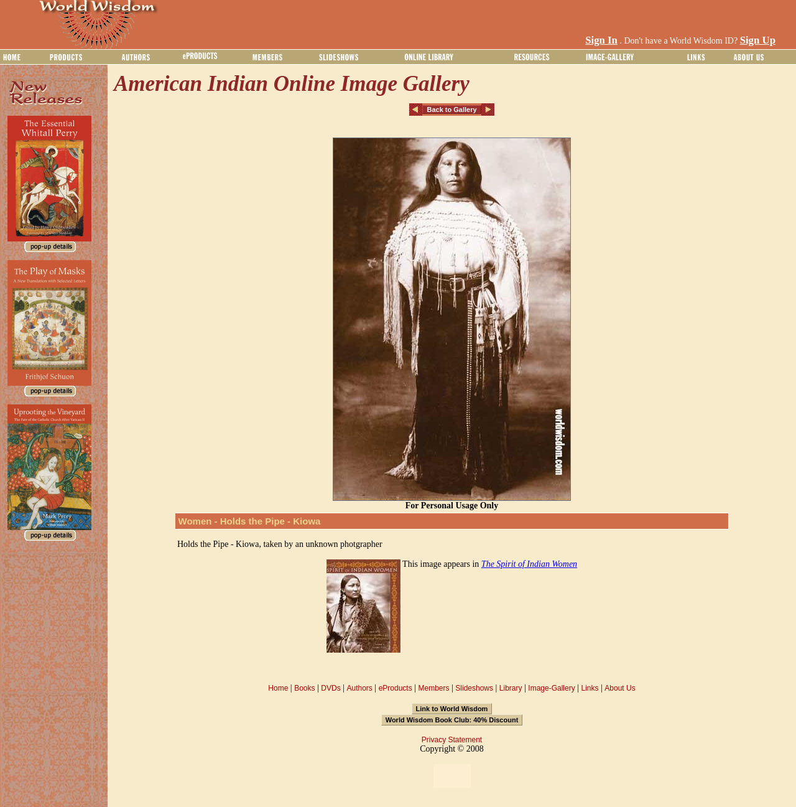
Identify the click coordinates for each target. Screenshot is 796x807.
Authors (359, 688)
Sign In (601, 40)
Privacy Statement (452, 739)
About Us (619, 688)
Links (590, 688)
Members (433, 688)
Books (304, 688)
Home (278, 688)
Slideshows (474, 688)
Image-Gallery (551, 688)
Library (510, 688)
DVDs (330, 688)
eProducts (395, 688)
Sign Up (757, 40)
